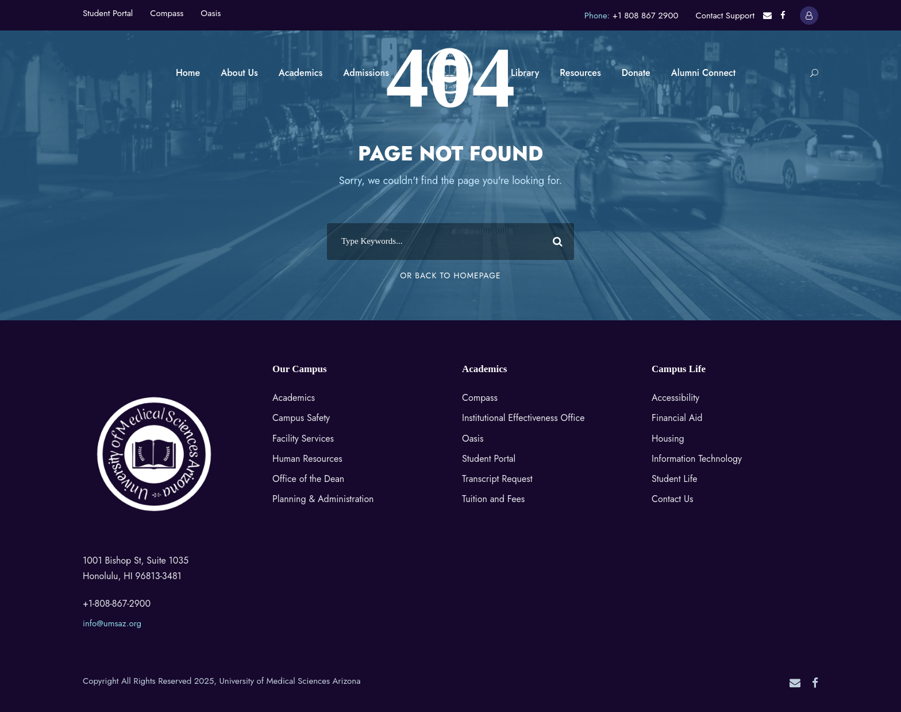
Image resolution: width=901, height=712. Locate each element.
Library (525, 72)
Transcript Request (497, 478)
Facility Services (303, 438)
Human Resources (307, 458)
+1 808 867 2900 (646, 15)
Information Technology (697, 458)
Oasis (211, 13)
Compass (166, 13)
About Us (239, 72)
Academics (300, 72)
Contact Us (672, 499)
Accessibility (675, 397)
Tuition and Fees (493, 499)
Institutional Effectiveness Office (523, 417)
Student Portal (108, 13)
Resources (580, 72)
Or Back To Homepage (450, 275)
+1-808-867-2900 (117, 603)
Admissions (366, 72)
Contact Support (724, 15)
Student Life (675, 478)
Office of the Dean (308, 478)
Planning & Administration (323, 499)
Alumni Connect (703, 72)
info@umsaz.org (112, 623)
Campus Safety (301, 417)
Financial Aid (677, 417)
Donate (636, 72)
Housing (668, 438)
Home (188, 72)
